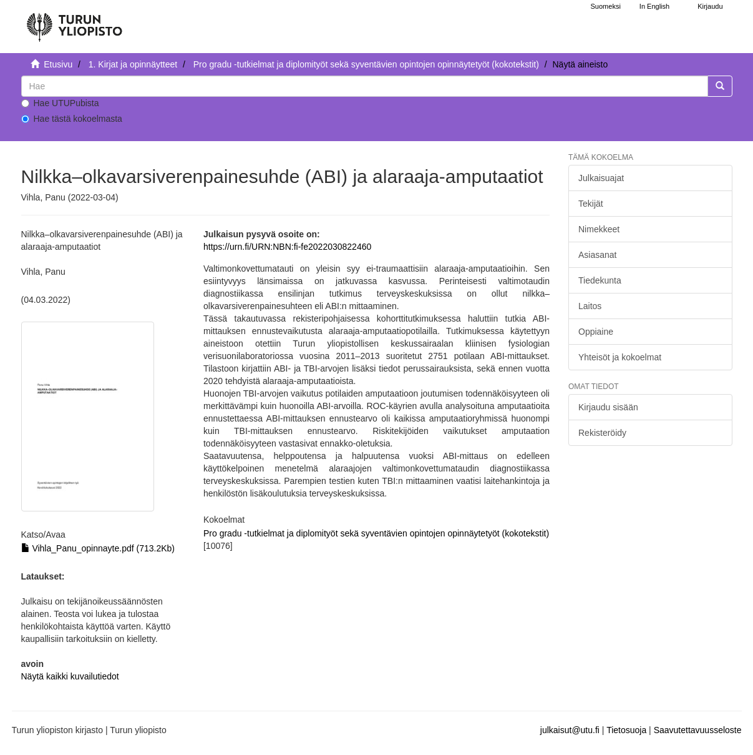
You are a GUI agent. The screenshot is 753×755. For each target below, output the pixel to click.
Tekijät (590, 204)
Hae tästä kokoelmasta (71, 119)
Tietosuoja (626, 730)
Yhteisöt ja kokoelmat (619, 357)
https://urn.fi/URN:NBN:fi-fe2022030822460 (287, 247)
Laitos (589, 306)
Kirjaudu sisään (608, 407)
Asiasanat (597, 255)
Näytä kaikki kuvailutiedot (70, 676)
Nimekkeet (598, 229)
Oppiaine (595, 332)
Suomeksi (606, 6)
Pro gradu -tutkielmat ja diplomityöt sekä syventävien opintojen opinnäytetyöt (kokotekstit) (366, 64)
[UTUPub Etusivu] (74, 22)
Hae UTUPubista (60, 103)
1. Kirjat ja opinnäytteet (133, 64)
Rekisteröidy (602, 433)
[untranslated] (364, 86)
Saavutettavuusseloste (698, 730)
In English (654, 6)
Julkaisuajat (601, 178)
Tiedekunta (599, 280)
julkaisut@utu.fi (570, 730)
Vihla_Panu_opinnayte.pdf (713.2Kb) (98, 548)
